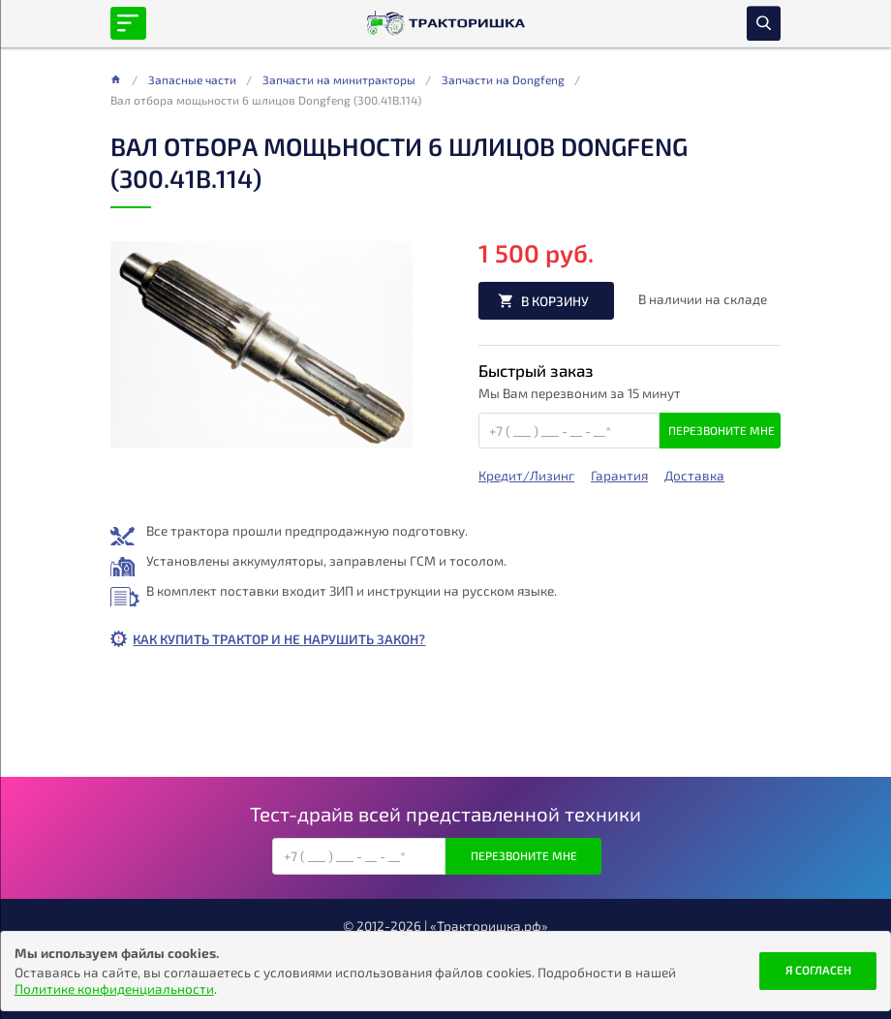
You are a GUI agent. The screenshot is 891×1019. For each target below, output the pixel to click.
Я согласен (818, 969)
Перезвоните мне (721, 430)
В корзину (555, 301)
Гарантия (619, 475)
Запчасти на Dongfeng (503, 79)
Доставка (694, 475)
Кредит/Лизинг (526, 475)
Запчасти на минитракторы (338, 79)
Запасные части (192, 79)
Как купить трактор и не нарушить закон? (279, 639)
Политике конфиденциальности (114, 988)
